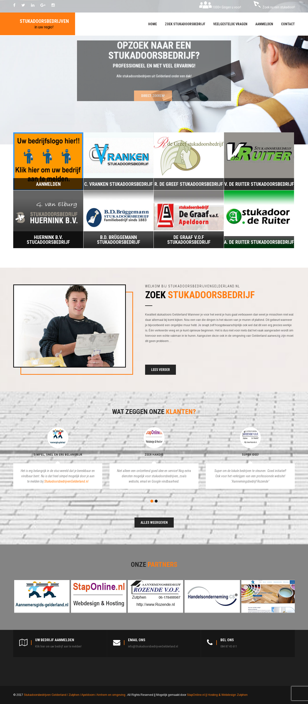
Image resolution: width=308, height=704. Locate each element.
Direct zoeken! (153, 96)
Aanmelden (264, 24)
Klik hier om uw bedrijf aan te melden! (58, 646)
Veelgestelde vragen (230, 24)
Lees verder (160, 370)
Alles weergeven (154, 522)
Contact (288, 24)
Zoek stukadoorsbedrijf (185, 24)
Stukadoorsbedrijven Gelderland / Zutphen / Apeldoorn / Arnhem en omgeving (75, 695)
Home (152, 24)
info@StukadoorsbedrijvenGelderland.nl (153, 646)
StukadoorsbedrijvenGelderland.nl (66, 481)
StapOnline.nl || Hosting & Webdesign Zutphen (217, 695)
